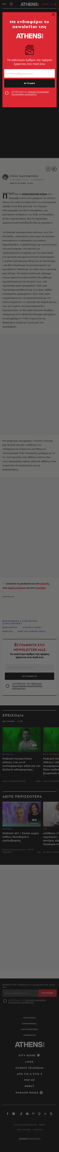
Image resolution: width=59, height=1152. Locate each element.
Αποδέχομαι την (30, 93)
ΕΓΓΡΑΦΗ (29, 83)
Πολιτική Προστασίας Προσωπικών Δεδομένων (30, 93)
